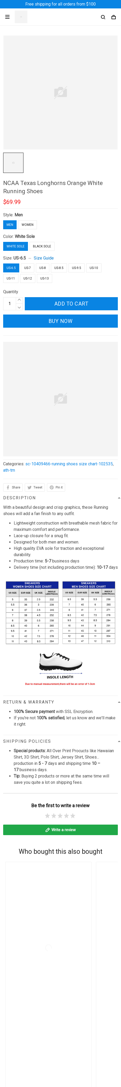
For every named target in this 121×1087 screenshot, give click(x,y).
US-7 (27, 268)
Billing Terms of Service (25, 1002)
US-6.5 (19, 258)
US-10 (94, 268)
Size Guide (44, 258)
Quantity (10, 291)
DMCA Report (48, 1079)
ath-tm (9, 470)
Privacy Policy (16, 966)
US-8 (42, 268)
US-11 (11, 278)
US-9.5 (76, 268)
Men (18, 214)
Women (27, 225)
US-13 (44, 278)
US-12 (27, 278)
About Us (11, 1028)
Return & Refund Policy (24, 993)
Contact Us (13, 1037)
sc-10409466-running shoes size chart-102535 (69, 463)
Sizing (9, 1055)
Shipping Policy (17, 984)
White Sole (25, 236)
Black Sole (42, 246)
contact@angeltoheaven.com (57, 905)
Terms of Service (19, 975)
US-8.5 (59, 268)
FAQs (8, 1046)
